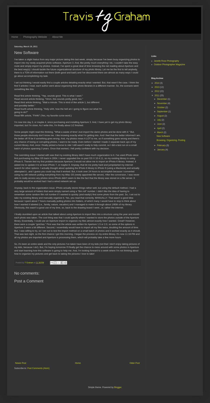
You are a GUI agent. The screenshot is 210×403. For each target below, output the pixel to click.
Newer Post (20, 363)
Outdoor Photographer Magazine (169, 64)
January (161, 149)
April (159, 128)
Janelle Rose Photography (166, 61)
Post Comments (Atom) (38, 368)
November (162, 103)
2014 (157, 83)
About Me (57, 36)
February (161, 145)
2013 (157, 87)
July (159, 120)
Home (14, 36)
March (160, 132)
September (162, 111)
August (160, 116)
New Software (163, 136)
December (162, 99)
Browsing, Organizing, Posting (171, 140)
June (159, 124)
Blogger (117, 387)
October (161, 107)
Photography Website (35, 36)
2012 (157, 91)
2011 (157, 95)
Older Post (135, 363)
